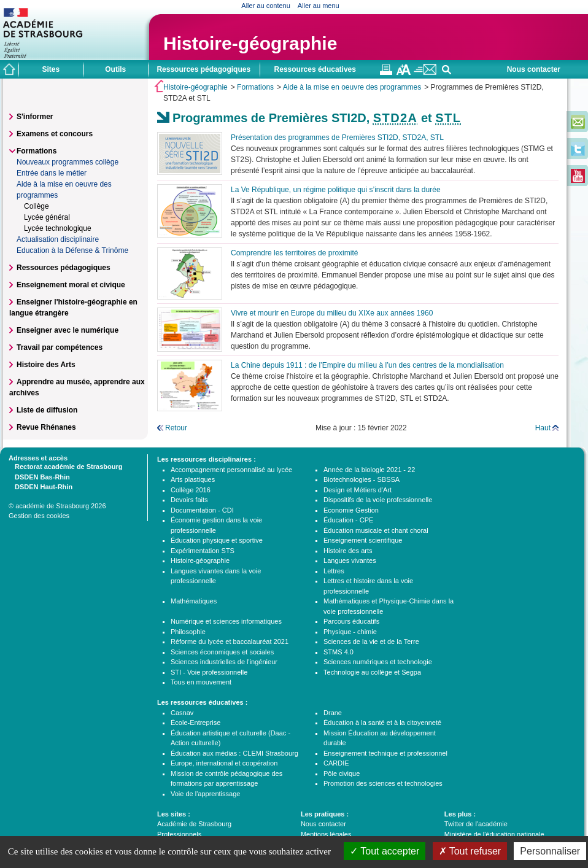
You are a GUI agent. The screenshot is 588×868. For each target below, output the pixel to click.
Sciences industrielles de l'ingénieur (224, 661)
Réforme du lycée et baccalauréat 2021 (229, 641)
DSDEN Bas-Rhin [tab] (39, 476)
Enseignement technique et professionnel (385, 753)
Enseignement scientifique (362, 540)
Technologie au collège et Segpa (372, 672)
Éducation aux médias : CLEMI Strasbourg (234, 753)
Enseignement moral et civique (71, 285)
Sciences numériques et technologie (377, 661)
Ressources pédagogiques (63, 267)
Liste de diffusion (47, 410)
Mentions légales (326, 834)
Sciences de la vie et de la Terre (371, 641)
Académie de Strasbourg (194, 823)
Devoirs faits (189, 499)
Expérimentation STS (202, 550)
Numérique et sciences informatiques (226, 621)
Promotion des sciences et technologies (383, 783)
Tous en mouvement (201, 682)
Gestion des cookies (39, 515)
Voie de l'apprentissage (205, 793)
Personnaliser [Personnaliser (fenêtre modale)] (550, 851)
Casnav (182, 712)
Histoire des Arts (46, 364)
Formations (255, 87)
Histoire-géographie (250, 43)
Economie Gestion (351, 510)
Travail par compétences (60, 347)
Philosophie (188, 631)
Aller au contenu (265, 5)
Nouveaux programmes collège (67, 162)
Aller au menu (318, 5)
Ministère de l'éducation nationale (494, 834)
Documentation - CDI (202, 510)
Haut (543, 428)
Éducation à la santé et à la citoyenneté (382, 722)
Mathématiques (194, 601)
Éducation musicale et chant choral (375, 530)
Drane (332, 712)
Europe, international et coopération (224, 763)
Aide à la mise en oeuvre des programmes (352, 87)
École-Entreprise (195, 722)
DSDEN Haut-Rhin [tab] (40, 486)
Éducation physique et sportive (217, 540)
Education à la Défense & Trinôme (72, 250)
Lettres (333, 571)
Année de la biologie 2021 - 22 (369, 469)
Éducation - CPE (348, 520)
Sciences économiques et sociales (222, 652)
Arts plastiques (193, 479)
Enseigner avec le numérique (67, 330)
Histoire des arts (347, 550)
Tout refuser (470, 851)
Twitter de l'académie (476, 823)
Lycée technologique (57, 228)
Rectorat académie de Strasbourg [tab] (65, 466)
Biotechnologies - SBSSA (361, 479)
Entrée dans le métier (52, 173)
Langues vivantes (349, 560)
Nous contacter (533, 69)
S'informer (35, 116)
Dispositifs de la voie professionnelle (377, 499)
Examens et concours (55, 134)
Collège (36, 206)
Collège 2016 (191, 490)
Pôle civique (341, 773)
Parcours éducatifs (351, 621)
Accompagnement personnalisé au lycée (231, 469)
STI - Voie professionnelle (209, 672)
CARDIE (336, 763)
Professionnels (179, 834)
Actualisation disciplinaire (58, 239)
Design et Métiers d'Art (357, 490)
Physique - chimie (350, 631)
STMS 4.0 (338, 652)
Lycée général (47, 217)
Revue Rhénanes (46, 427)
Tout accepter (384, 851)
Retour (176, 428)
